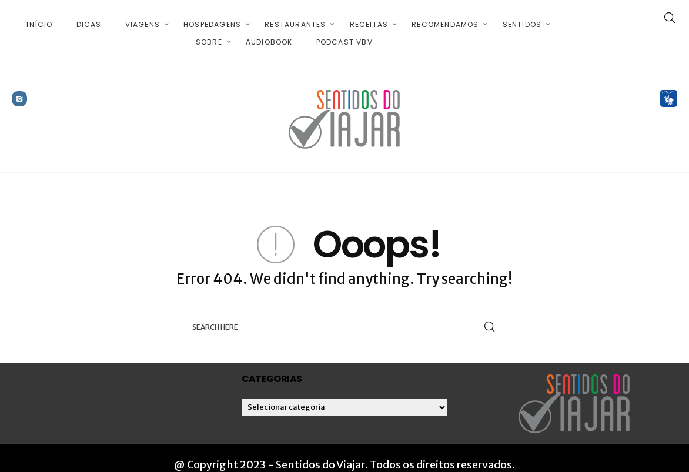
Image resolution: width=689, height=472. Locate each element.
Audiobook (269, 35)
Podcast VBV (344, 35)
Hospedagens (212, 17)
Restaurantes (295, 17)
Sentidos (522, 17)
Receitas (369, 17)
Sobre (209, 35)
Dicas (89, 17)
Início (39, 17)
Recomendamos (445, 17)
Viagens (142, 17)
